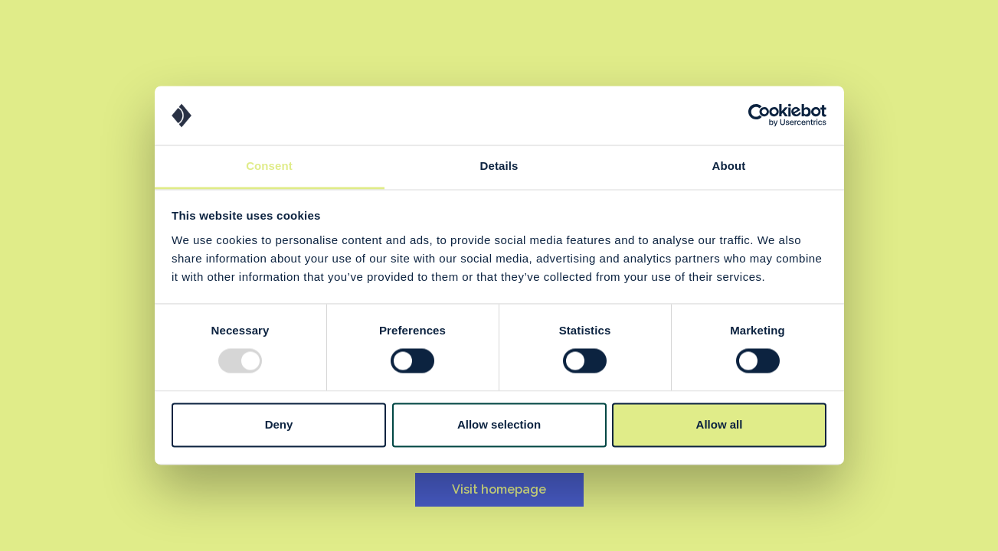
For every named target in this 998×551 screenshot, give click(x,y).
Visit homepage (499, 489)
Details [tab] (499, 165)
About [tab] (729, 165)
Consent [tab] (269, 165)
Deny (279, 424)
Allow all (719, 424)
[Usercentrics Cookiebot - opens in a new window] (759, 115)
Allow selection (499, 424)
